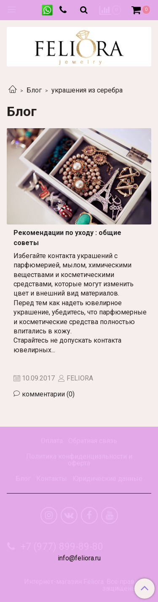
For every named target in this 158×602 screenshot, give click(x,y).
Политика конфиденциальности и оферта (79, 459)
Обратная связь (92, 441)
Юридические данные (107, 479)
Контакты (51, 479)
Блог (34, 90)
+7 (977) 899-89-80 (60, 546)
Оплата (52, 441)
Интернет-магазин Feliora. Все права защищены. (81, 585)
